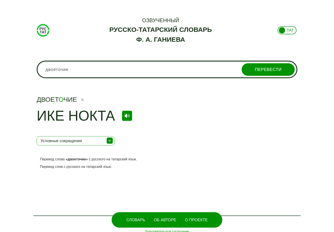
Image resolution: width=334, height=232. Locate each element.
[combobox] (167, 69)
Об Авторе (165, 220)
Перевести (268, 69)
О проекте (196, 220)
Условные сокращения (61, 141)
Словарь (135, 220)
